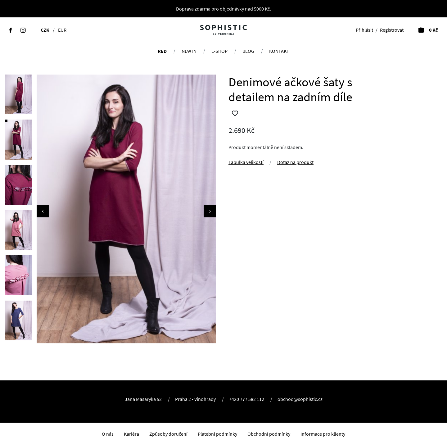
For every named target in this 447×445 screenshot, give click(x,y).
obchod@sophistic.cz (300, 399)
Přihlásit (364, 30)
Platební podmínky (217, 434)
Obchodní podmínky (268, 434)
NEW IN (189, 51)
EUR (62, 30)
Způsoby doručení (168, 434)
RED (162, 51)
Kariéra (131, 434)
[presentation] (43, 211)
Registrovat (392, 30)
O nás (108, 434)
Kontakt (279, 51)
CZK (45, 30)
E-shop (219, 51)
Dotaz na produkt (295, 162)
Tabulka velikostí (246, 162)
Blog (248, 51)
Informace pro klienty (322, 434)
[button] (18, 95)
